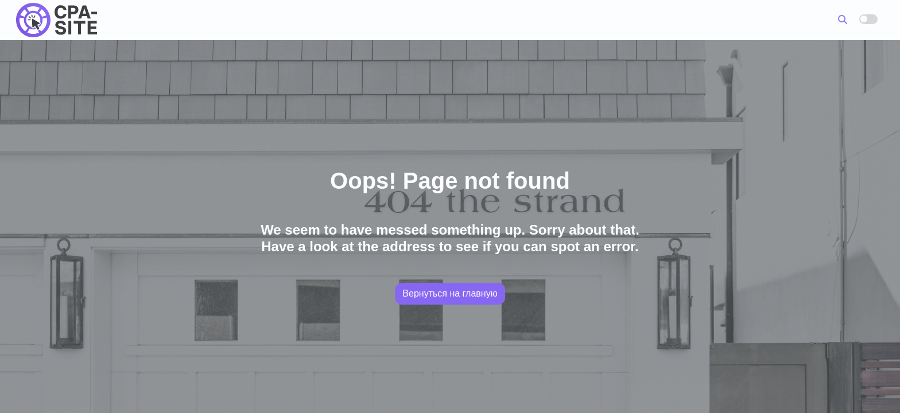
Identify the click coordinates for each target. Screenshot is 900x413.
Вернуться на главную (449, 293)
